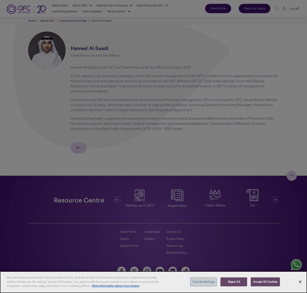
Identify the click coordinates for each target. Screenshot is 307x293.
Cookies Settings (203, 281)
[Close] (300, 282)
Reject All (234, 281)
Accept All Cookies (265, 281)
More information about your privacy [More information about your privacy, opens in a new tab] (115, 285)
